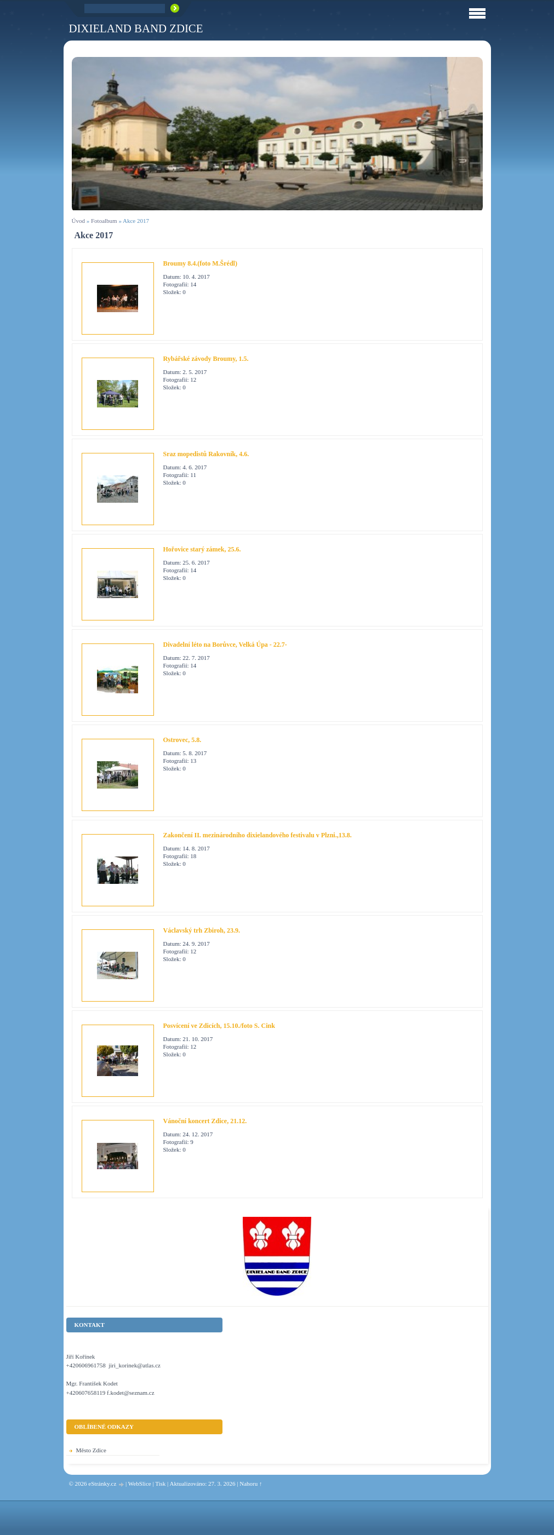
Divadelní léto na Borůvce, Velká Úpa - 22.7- (225, 644)
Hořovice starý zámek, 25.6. (202, 549)
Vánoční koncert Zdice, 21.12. (205, 1121)
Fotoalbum (104, 220)
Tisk (160, 1483)
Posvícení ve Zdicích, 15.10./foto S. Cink (219, 1026)
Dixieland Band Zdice (136, 28)
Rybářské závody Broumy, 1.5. (206, 359)
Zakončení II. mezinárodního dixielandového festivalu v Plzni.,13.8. (257, 835)
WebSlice (139, 1483)
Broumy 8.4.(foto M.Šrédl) (200, 263)
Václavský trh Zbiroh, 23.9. (201, 930)
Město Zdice (91, 1450)
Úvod (78, 220)
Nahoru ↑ (250, 1483)
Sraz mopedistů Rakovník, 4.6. (206, 454)
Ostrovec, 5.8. (182, 740)
